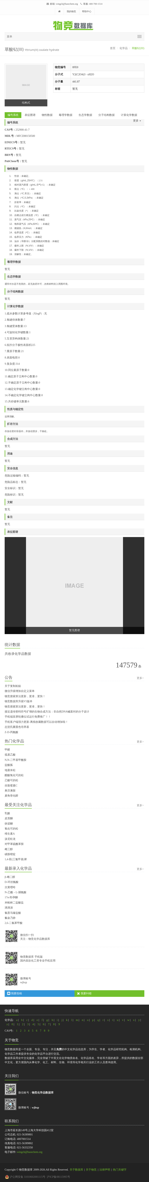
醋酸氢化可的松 (14, 775)
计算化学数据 (129, 115)
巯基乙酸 (10, 754)
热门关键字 (119, 1169)
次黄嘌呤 (10, 887)
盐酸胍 (9, 765)
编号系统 (13, 115)
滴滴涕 (9, 907)
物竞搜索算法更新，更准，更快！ (25, 696)
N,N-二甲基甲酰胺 (15, 759)
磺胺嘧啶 (10, 854)
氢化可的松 (11, 828)
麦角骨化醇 (11, 795)
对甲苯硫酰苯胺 (14, 844)
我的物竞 (71, 11)
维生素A (10, 833)
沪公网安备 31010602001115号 (25, 1176)
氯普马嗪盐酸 (13, 912)
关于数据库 (76, 1169)
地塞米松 (10, 770)
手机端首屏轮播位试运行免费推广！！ (28, 716)
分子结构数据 (106, 115)
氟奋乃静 (10, 917)
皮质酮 (9, 818)
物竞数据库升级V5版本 (18, 701)
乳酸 (7, 813)
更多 (137, 120)
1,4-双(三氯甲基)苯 (16, 859)
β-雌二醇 (10, 877)
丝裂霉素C (11, 785)
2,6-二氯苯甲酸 (14, 923)
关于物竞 (91, 1169)
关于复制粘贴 (13, 686)
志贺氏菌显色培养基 (17, 727)
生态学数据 (85, 115)
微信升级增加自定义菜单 (20, 691)
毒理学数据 (65, 115)
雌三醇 (9, 849)
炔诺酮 (9, 823)
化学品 (124, 48)
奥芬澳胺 (10, 790)
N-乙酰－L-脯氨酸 (15, 892)
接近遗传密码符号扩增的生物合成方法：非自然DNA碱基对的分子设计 (47, 711)
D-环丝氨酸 (11, 882)
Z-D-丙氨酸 (11, 732)
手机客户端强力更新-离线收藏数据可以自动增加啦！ (36, 721)
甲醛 (7, 749)
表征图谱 (30, 115)
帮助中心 (86, 11)
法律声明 (104, 1169)
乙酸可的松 (11, 780)
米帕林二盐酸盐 (14, 902)
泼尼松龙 (10, 838)
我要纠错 (84, 993)
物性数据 (47, 115)
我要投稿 (14, 993)
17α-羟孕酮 (11, 897)
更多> (140, 678)
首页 (112, 48)
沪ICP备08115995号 (58, 1176)
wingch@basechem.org (67, 4)
